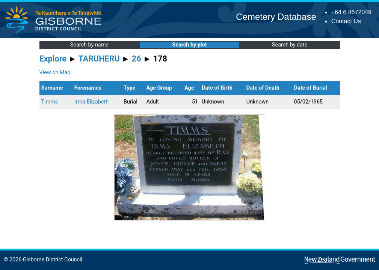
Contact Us (346, 21)
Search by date (289, 45)
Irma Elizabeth (91, 102)
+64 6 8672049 (351, 12)
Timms (49, 102)
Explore (53, 58)
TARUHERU (99, 58)
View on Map (55, 72)
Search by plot (189, 45)
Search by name (89, 45)
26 (136, 58)
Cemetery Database (276, 17)
